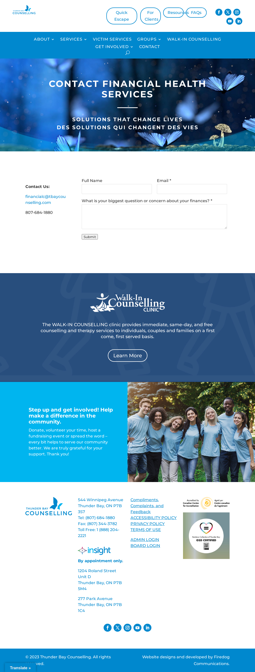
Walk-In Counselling (194, 40)
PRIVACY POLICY (147, 523)
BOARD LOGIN (145, 545)
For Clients (151, 16)
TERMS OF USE (145, 529)
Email (162, 180)
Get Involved (112, 47)
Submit (90, 237)
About (42, 40)
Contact (149, 47)
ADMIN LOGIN (144, 539)
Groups (147, 40)
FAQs (196, 12)
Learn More (127, 356)
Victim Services (112, 40)
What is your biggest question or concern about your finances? (145, 200)
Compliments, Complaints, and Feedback (147, 505)
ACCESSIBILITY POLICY (153, 517)
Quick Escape (121, 16)
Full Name (92, 180)
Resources (176, 12)
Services (71, 40)
